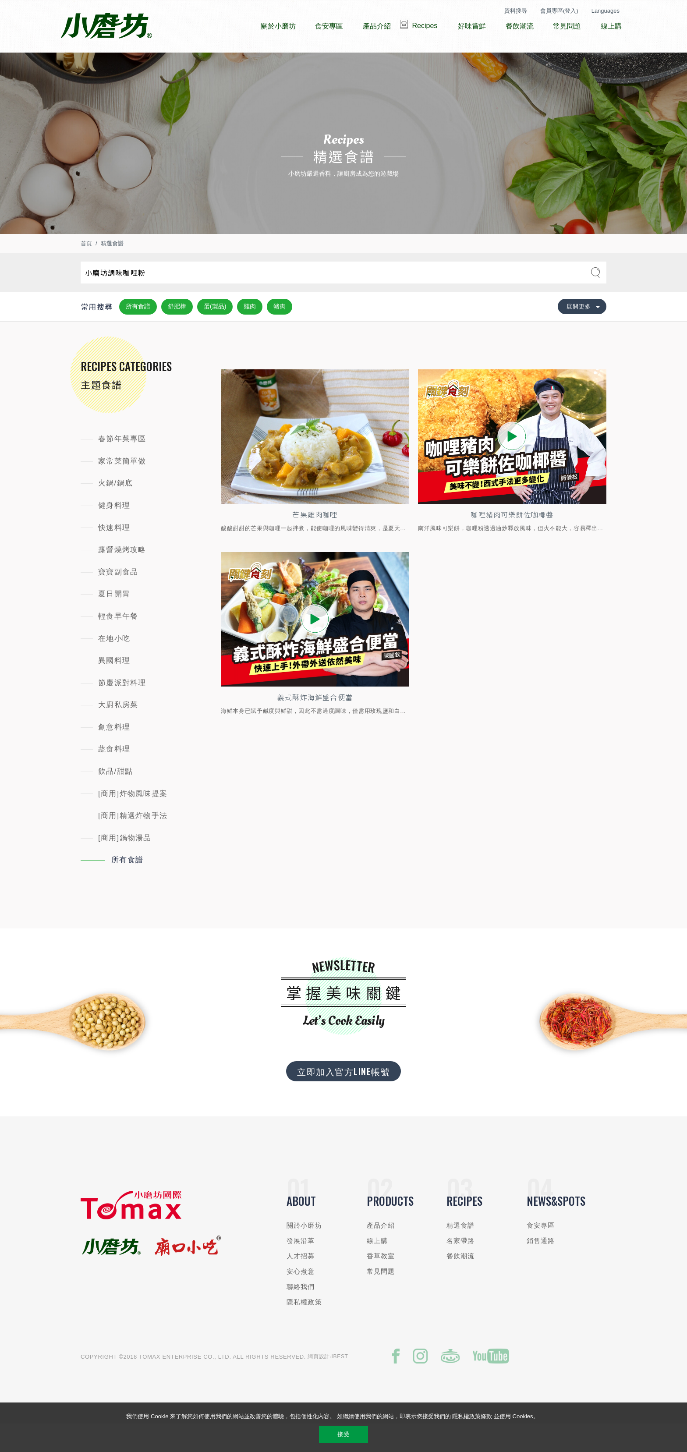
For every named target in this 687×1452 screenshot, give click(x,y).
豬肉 (279, 332)
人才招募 (301, 1282)
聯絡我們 (301, 1313)
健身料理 (114, 532)
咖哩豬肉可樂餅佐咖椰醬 (512, 541)
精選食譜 (112, 269)
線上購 (377, 1267)
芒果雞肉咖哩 (315, 541)
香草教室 (381, 1282)
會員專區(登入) (559, 10)
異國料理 (114, 687)
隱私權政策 (304, 1328)
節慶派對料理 (122, 709)
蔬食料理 (114, 775)
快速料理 (114, 554)
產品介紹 (381, 1251)
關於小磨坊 (304, 1251)
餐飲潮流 (460, 1282)
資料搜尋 (515, 10)
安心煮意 (301, 1297)
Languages (605, 10)
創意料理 (114, 753)
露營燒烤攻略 (122, 576)
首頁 (86, 269)
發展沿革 (301, 1267)
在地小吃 (114, 665)
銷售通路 (541, 1267)
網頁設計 (319, 1383)
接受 (343, 1434)
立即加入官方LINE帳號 (343, 1097)
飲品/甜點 (115, 797)
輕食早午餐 (118, 642)
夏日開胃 (114, 620)
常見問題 (381, 1297)
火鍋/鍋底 (115, 509)
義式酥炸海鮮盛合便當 (315, 725)
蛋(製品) (215, 332)
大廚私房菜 (118, 731)
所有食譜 (138, 332)
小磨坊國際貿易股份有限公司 (106, 26)
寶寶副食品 (118, 598)
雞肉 (250, 332)
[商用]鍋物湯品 (125, 864)
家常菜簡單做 (122, 487)
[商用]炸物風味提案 (132, 820)
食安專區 (541, 1251)
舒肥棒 (177, 332)
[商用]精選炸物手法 (132, 842)
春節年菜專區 (122, 465)
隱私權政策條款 (472, 1416)
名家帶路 (460, 1267)
